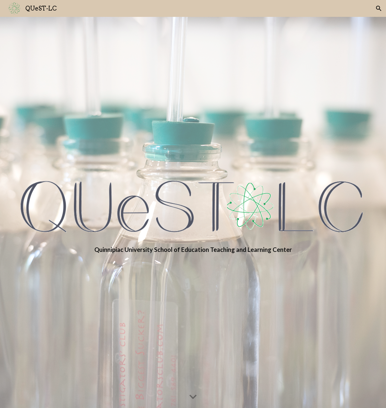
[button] (379, 8)
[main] (193, 250)
